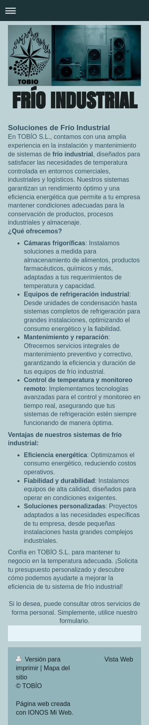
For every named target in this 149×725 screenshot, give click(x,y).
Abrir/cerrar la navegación (74, 10)
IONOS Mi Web (50, 712)
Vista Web (118, 659)
